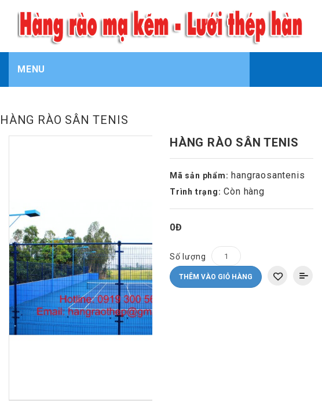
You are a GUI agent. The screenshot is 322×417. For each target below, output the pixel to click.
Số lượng (188, 221)
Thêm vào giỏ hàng (216, 242)
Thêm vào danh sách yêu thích (277, 241)
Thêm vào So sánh (303, 241)
